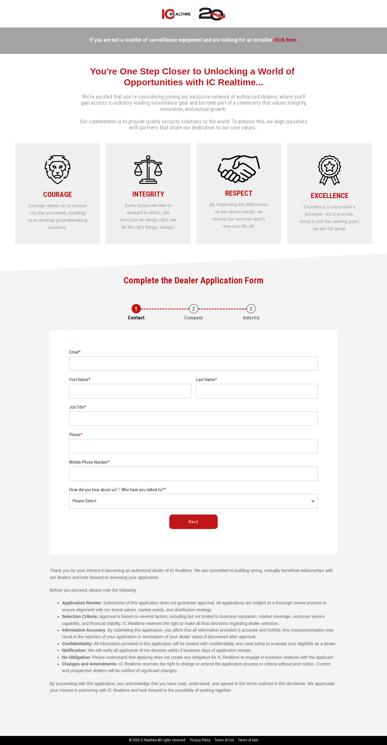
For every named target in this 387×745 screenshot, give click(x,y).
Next (193, 521)
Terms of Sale (248, 740)
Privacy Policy (200, 740)
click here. (286, 40)
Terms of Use (224, 740)
